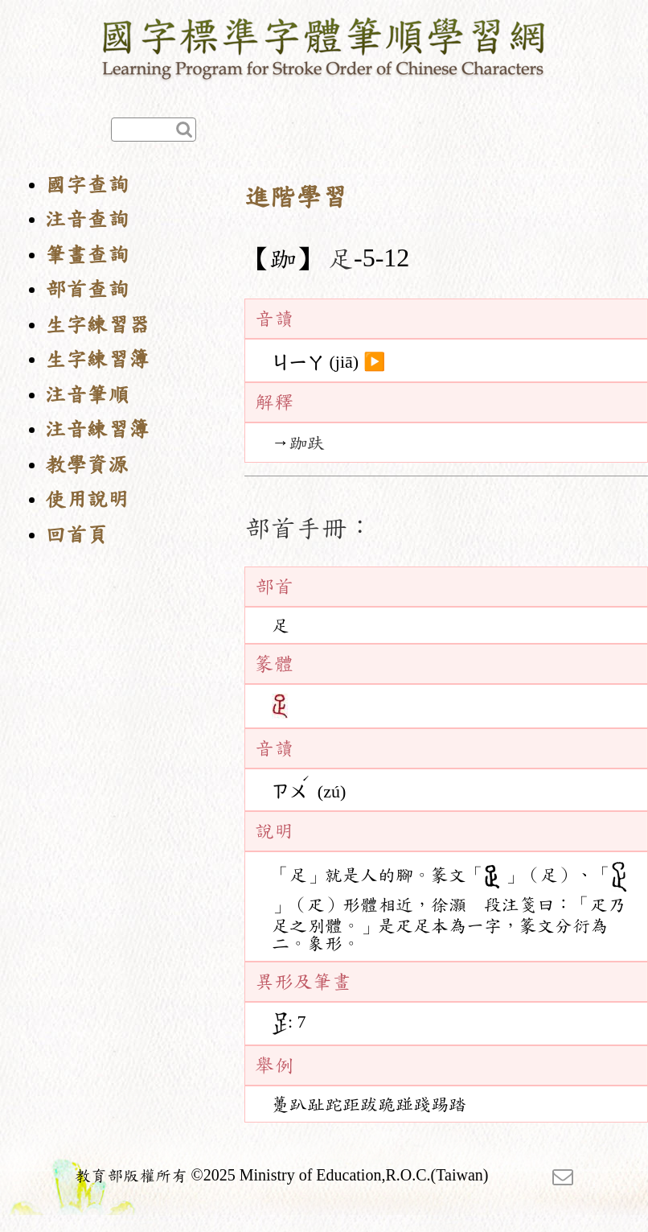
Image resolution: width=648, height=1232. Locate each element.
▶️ (374, 362)
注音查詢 (87, 219)
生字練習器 (97, 325)
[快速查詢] (153, 129)
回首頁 (76, 535)
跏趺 (307, 442)
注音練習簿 (97, 429)
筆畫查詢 (87, 255)
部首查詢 (87, 289)
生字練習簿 (97, 359)
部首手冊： (308, 528)
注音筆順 (87, 395)
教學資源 (87, 465)
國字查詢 (87, 185)
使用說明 (87, 499)
